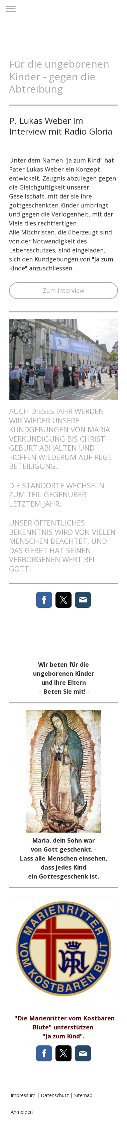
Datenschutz (55, 1095)
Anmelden (22, 1112)
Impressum (23, 1095)
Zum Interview (63, 290)
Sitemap (83, 1095)
